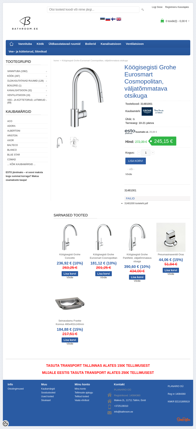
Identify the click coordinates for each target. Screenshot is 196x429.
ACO (9, 121)
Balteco (12, 145)
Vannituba (25, 43)
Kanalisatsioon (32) (19, 90)
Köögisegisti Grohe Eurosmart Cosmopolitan (103, 256)
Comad (11, 159)
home (56, 60)
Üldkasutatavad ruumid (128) (25, 80)
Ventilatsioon (135, 43)
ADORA (11, 126)
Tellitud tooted (82, 396)
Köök (40, 43)
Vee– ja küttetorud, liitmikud (28, 51)
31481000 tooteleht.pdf (136, 203)
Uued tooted (47, 396)
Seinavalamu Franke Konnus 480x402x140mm (70, 322)
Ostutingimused (16, 388)
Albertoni (13, 130)
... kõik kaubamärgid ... (21, 164)
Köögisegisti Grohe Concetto (69, 256)
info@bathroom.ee (123, 411)
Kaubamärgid (48, 388)
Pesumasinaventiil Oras (171, 254)
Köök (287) (13, 76)
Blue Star (13, 154)
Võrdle (128, 174)
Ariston (12, 135)
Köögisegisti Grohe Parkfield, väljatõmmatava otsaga (137, 258)
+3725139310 (121, 406)
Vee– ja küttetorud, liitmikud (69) (26, 101)
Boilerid (90, 43)
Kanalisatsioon (111, 43)
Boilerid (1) (14, 85)
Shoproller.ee (183, 419)
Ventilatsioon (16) (18, 95)
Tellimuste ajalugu (84, 392)
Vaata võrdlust (82, 400)
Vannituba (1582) (17, 71)
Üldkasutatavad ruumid (64, 43)
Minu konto (80, 388)
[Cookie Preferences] (5, 423)
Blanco (12, 150)
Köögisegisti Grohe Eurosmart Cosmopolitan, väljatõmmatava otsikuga (95, 60)
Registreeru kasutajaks (177, 7)
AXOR (10, 140)
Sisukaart (46, 400)
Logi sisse (157, 7)
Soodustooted (48, 392)
